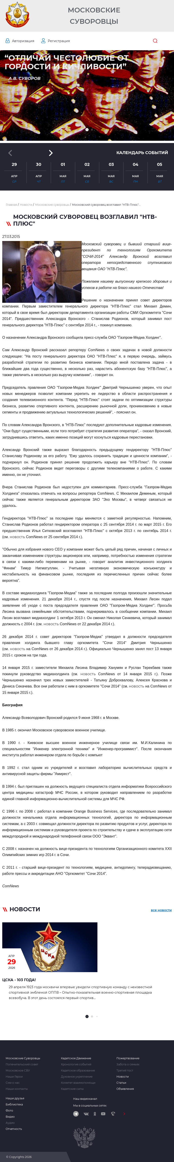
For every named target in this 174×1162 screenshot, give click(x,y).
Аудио (10, 1122)
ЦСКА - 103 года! (19, 980)
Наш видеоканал (85, 1098)
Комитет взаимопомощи (78, 1082)
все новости (161, 910)
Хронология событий (76, 1064)
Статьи (121, 1082)
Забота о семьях (127, 1064)
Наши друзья (15, 1098)
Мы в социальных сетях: (90, 1105)
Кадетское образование (78, 1070)
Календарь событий (142, 152)
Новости (122, 1076)
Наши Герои (14, 1076)
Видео (10, 1116)
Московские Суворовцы (94, 16)
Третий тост (124, 1070)
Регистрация (59, 41)
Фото (9, 1110)
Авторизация (23, 41)
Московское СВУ (18, 1070)
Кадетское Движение (76, 1058)
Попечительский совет (22, 1064)
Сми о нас (13, 1082)
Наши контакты (17, 1089)
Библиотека (14, 1104)
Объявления (125, 1089)
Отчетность (14, 1129)
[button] (87, 129)
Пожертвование (127, 1058)
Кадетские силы (72, 1089)
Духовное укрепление (76, 1076)
